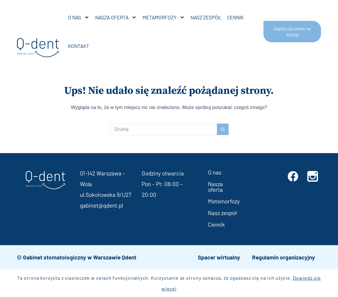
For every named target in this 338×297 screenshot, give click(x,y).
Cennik (235, 17)
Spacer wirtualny (219, 257)
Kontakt (78, 46)
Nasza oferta (116, 17)
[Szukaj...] (163, 129)
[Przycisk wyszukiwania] (223, 129)
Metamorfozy (164, 17)
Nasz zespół (206, 17)
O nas (78, 17)
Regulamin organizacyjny (283, 257)
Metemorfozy (224, 201)
